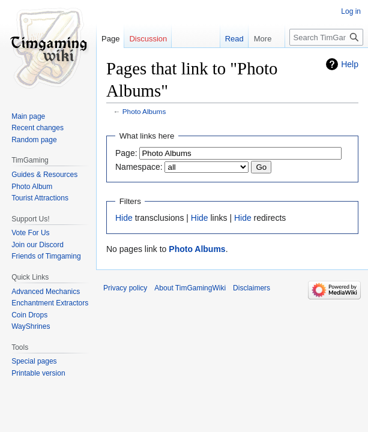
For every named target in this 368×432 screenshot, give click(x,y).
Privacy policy (125, 288)
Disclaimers (251, 288)
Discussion (148, 38)
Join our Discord (37, 245)
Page (110, 38)
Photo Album (31, 186)
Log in (351, 11)
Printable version (38, 373)
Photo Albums (144, 111)
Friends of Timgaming (45, 256)
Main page (28, 116)
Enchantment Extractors (49, 303)
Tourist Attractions (39, 198)
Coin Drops (29, 315)
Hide (124, 218)
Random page (33, 140)
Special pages (33, 361)
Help (349, 64)
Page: (126, 153)
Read (226, 38)
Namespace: (139, 167)
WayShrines (30, 326)
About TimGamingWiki (190, 288)
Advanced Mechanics (45, 291)
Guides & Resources (44, 174)
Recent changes (37, 128)
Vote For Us (30, 233)
